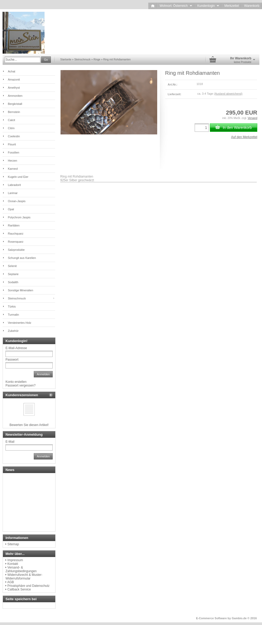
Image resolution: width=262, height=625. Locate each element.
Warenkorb (251, 6)
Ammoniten (15, 95)
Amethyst (14, 87)
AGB (10, 582)
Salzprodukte (16, 249)
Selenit (12, 266)
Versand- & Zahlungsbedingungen (21, 569)
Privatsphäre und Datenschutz (28, 586)
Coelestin (14, 136)
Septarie (13, 274)
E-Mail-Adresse (16, 348)
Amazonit (14, 79)
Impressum (15, 560)
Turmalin (13, 314)
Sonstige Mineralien (20, 290)
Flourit (12, 144)
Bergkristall (15, 103)
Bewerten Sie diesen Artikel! (28, 425)
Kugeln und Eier (18, 176)
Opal (11, 209)
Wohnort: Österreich (176, 6)
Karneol (13, 168)
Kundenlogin (208, 6)
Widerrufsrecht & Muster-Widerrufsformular (24, 576)
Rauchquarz (15, 233)
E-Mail (10, 442)
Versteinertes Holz (19, 322)
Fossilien (13, 152)
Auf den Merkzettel (244, 137)
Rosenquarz (15, 241)
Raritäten (14, 225)
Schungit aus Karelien (22, 257)
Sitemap (13, 544)
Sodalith (13, 282)
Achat (11, 71)
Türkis (12, 306)
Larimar (13, 193)
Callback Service (19, 589)
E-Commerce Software (211, 618)
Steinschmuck (17, 298)
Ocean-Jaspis (16, 201)
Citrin (11, 128)
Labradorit (14, 184)
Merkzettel (231, 6)
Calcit (11, 120)
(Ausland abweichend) (228, 93)
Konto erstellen (16, 382)
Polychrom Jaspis (19, 217)
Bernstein (14, 111)
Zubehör (13, 330)
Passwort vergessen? (21, 385)
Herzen (12, 160)
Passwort (12, 359)
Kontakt (12, 564)
